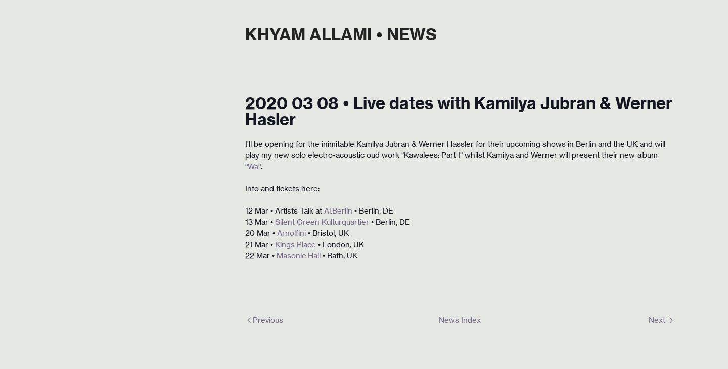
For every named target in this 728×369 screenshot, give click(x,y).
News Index (460, 320)
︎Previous (264, 320)
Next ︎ (662, 320)
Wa (253, 166)
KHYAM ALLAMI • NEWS (341, 34)
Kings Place (295, 244)
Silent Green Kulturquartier (322, 222)
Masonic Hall (300, 255)
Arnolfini (291, 233)
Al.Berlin (338, 211)
